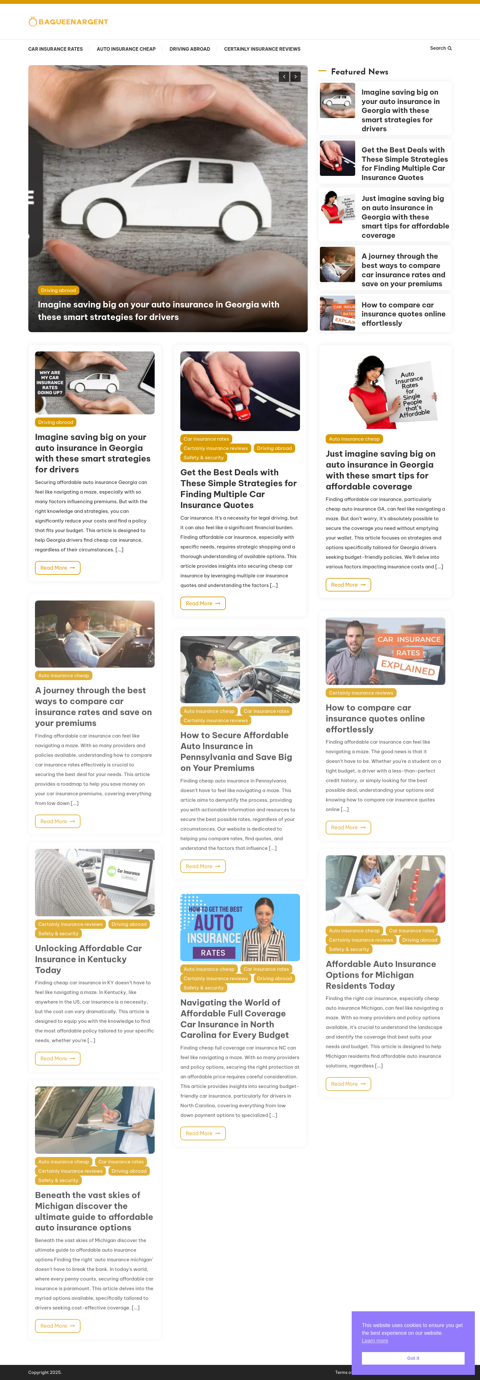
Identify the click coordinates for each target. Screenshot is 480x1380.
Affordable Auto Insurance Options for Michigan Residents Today (381, 986)
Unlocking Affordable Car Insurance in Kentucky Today (88, 971)
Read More (57, 568)
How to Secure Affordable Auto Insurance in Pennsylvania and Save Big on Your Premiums (236, 763)
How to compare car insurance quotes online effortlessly (404, 314)
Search (441, 48)
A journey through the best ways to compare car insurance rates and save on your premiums (403, 270)
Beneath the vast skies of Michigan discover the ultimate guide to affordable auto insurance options (94, 1223)
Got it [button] (413, 1358)
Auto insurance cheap (126, 49)
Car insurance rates (55, 49)
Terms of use (348, 1372)
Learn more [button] (375, 1340)
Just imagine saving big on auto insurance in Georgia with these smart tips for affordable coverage (405, 216)
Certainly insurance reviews (262, 49)
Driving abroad (190, 49)
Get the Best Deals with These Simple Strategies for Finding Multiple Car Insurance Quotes (405, 163)
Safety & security (204, 457)
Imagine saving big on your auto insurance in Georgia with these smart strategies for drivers (401, 110)
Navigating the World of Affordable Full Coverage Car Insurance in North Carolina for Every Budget (234, 1030)
